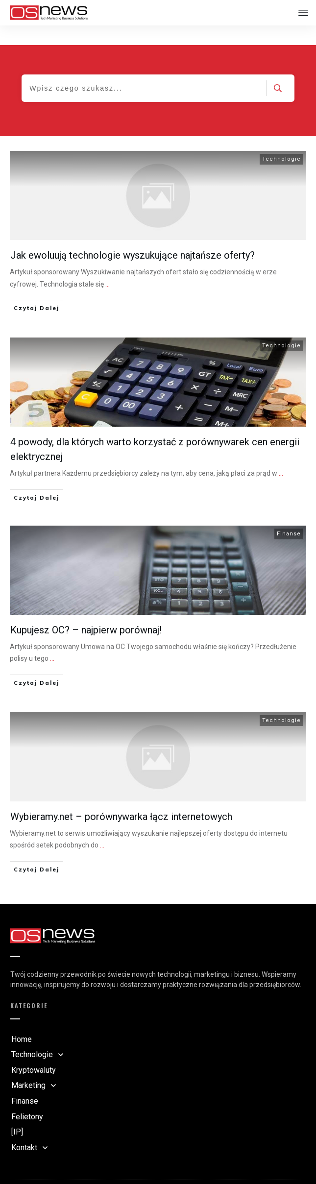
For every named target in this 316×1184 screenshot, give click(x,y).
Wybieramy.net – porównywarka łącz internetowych (121, 797)
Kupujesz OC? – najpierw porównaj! (86, 610)
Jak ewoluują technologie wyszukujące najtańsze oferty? (132, 236)
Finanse (289, 514)
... (107, 264)
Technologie (281, 139)
